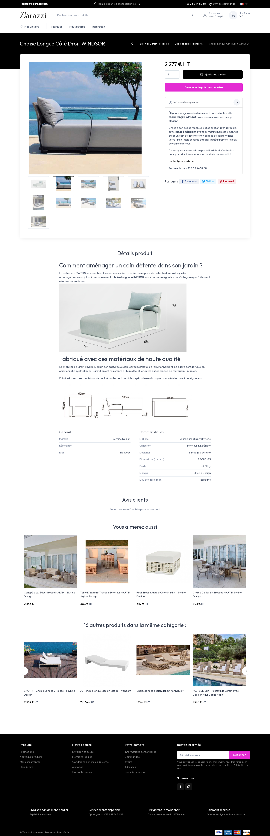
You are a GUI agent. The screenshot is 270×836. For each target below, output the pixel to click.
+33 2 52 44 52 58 (195, 3)
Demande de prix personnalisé (203, 87)
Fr (244, 3)
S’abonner (239, 749)
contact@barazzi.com (34, 3)
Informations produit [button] (204, 102)
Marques (57, 26)
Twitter (208, 181)
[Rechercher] (192, 15)
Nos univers (29, 26)
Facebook (189, 181)
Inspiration (98, 26)
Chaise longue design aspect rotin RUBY (160, 688)
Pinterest (226, 181)
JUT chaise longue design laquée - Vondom (105, 688)
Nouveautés (77, 26)
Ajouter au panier (213, 74)
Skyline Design (122, 439)
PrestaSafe (63, 827)
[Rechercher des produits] (125, 15)
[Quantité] (172, 74)
